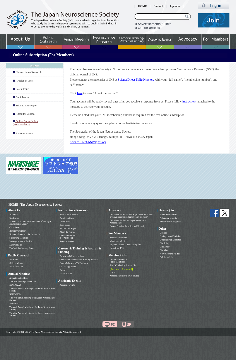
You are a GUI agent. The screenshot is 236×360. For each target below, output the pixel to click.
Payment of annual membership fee (125, 244)
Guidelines (14, 218)
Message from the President (21, 241)
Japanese (175, 6)
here (79, 93)
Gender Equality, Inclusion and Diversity (127, 226)
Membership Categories (170, 221)
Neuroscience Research (28, 72)
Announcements (24, 133)
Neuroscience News (118, 237)
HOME (142, 6)
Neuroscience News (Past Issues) (124, 276)
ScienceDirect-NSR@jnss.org (136, 79)
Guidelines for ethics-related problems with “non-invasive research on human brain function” (131, 215)
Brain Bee (13, 259)
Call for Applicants (68, 266)
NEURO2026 (15, 285)
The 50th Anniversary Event (21, 248)
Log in (112, 272)
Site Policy (164, 243)
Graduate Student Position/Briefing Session (78, 259)
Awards (63, 270)
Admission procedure (169, 218)
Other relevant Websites (170, 240)
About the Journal (25, 113)
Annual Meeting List (18, 278)
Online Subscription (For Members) (68, 236)
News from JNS (16, 266)
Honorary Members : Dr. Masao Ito (24, 234)
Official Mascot (16, 263)
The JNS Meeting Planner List (22, 281)
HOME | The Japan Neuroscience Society (35, 204)
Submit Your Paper (26, 105)
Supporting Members (18, 238)
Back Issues (22, 97)
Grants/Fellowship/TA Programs (74, 263)
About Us (13, 214)
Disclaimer (164, 247)
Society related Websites (170, 236)
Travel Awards (66, 273)
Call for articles (166, 257)
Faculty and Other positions (72, 256)
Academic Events (67, 285)
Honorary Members (18, 231)
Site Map (164, 250)
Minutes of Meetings (119, 241)
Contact (158, 6)
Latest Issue (22, 88)
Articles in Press (24, 80)
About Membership (168, 214)
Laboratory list (15, 245)
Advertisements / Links (170, 254)
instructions (189, 101)
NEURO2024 (15, 294)
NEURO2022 (15, 303)
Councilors (14, 227)
